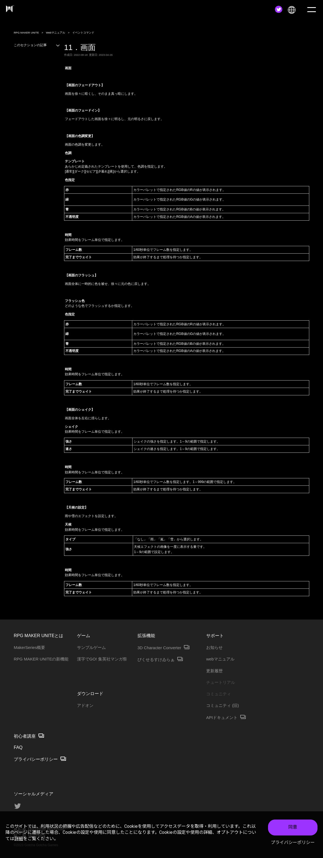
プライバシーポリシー (293, 842)
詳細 (18, 838)
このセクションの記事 (37, 45)
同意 (292, 827)
